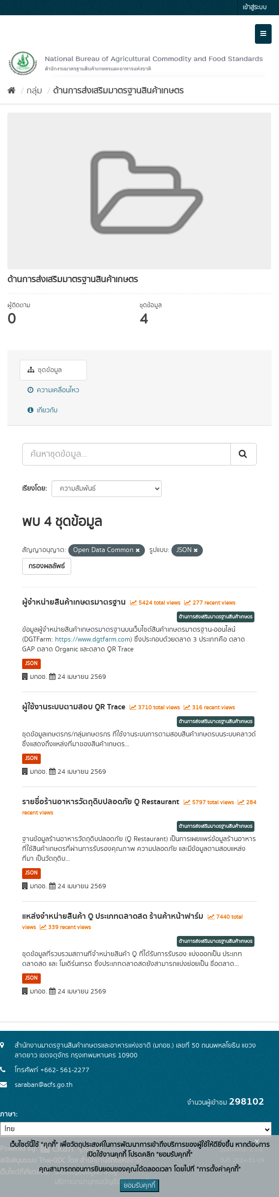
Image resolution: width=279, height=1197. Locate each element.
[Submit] (243, 454)
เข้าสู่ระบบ (255, 7)
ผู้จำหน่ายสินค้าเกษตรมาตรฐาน (74, 602)
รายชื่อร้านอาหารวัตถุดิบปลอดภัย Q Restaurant (100, 801)
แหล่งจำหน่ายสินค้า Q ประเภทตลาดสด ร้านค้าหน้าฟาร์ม (112, 916)
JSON (31, 664)
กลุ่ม (34, 91)
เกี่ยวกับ (42, 410)
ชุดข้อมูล (45, 370)
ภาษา (8, 1114)
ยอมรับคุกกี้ (139, 1186)
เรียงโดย (33, 489)
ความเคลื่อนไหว (53, 390)
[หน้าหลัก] (11, 91)
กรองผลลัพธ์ (46, 566)
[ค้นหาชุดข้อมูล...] (126, 454)
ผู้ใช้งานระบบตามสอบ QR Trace (73, 707)
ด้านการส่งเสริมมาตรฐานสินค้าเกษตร (118, 91)
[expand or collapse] (263, 34)
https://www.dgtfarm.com (92, 639)
